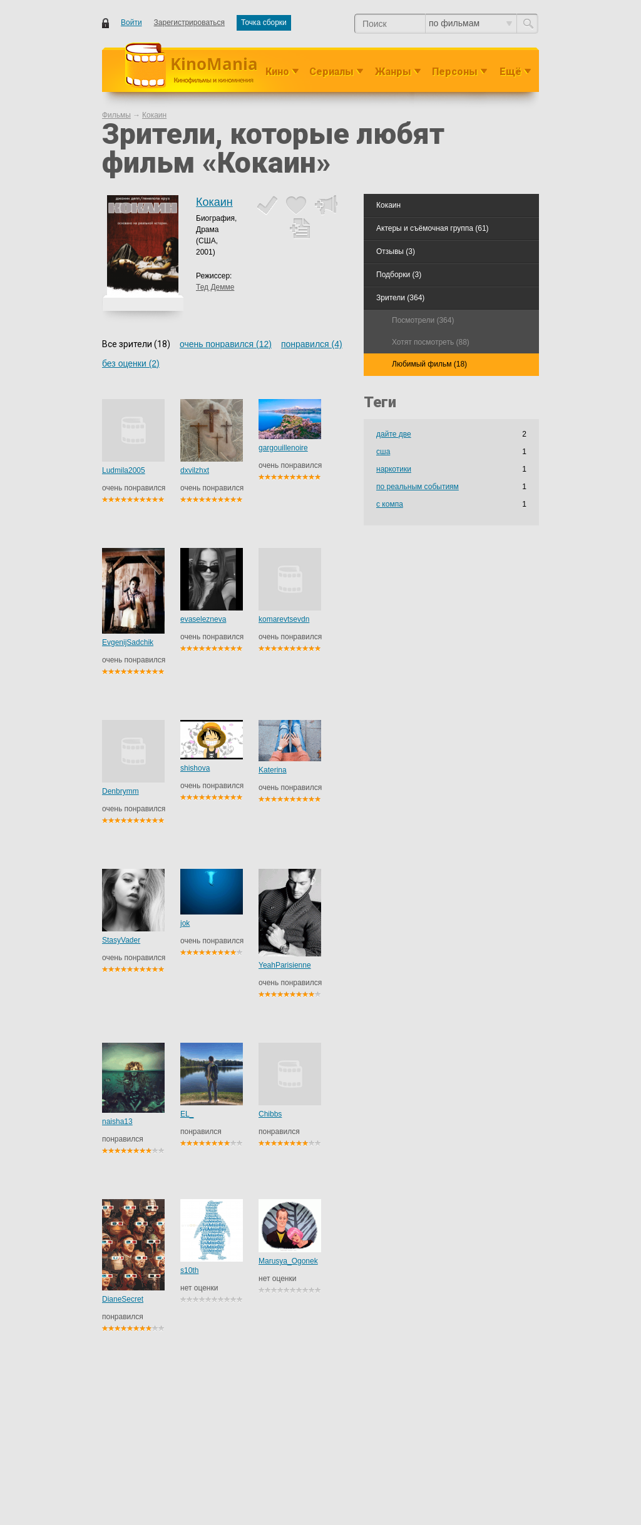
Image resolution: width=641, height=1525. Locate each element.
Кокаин (214, 202)
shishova (195, 768)
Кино (277, 72)
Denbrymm (120, 791)
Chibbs (270, 1114)
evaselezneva (203, 619)
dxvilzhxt (194, 470)
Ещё (510, 72)
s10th (189, 1270)
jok (185, 923)
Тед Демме (215, 287)
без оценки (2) (131, 363)
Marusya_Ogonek (288, 1261)
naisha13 (117, 1121)
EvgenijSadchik (127, 642)
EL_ (186, 1114)
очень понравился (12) (226, 344)
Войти (131, 22)
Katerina (273, 770)
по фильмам (470, 23)
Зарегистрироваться (189, 22)
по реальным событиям (417, 486)
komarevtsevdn (284, 619)
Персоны (455, 72)
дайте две (393, 434)
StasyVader (121, 940)
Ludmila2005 (123, 470)
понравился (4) (311, 344)
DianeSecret (122, 1299)
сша (383, 451)
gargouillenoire (283, 447)
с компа (389, 504)
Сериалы (331, 72)
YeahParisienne (285, 965)
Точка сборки (264, 22)
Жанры (393, 72)
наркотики (393, 469)
